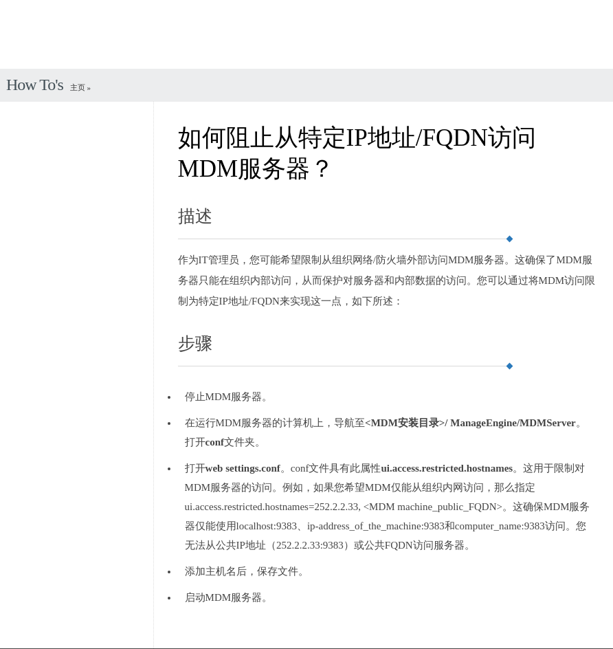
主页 (78, 87)
